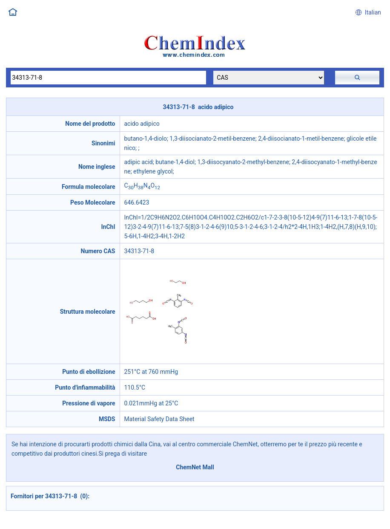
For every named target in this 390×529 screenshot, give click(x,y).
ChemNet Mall (195, 467)
